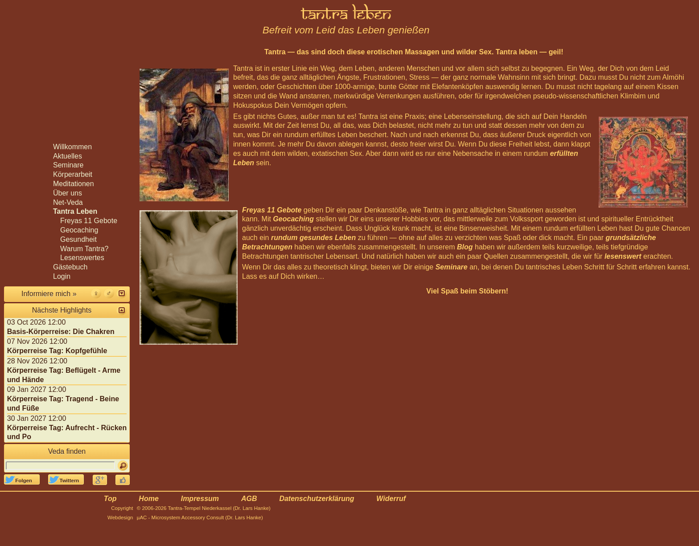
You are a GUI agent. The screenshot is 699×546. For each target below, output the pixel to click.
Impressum (200, 498)
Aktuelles (67, 156)
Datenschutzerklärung (316, 498)
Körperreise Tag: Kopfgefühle (57, 350)
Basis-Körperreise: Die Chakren (61, 331)
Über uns (67, 193)
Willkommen (72, 147)
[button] (121, 293)
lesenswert (622, 256)
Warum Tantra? (84, 249)
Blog (465, 247)
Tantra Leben (75, 211)
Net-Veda (68, 202)
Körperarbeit (72, 174)
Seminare (452, 267)
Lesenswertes (82, 257)
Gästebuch (70, 267)
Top (110, 498)
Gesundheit (78, 239)
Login (61, 276)
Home (148, 498)
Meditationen (73, 183)
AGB (249, 498)
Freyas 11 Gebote (271, 210)
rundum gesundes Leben (313, 237)
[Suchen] (123, 465)
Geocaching (293, 219)
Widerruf (391, 498)
